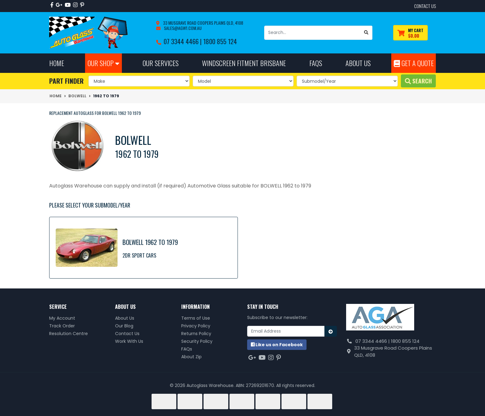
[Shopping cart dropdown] (410, 33)
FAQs (186, 349)
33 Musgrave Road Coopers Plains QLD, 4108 (202, 22)
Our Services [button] (160, 63)
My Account (62, 318)
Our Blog (124, 326)
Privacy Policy (195, 326)
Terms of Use (195, 318)
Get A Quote (414, 63)
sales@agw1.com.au (182, 28)
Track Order (62, 326)
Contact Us (127, 333)
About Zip (191, 357)
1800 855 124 (220, 41)
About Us (124, 318)
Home (56, 63)
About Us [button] (358, 63)
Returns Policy (196, 333)
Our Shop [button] (103, 63)
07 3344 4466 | (183, 41)
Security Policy (196, 341)
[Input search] (312, 33)
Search (418, 80)
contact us (425, 5)
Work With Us (129, 341)
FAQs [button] (315, 63)
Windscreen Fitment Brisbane (244, 63)
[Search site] (366, 33)
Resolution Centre (68, 333)
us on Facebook (277, 345)
